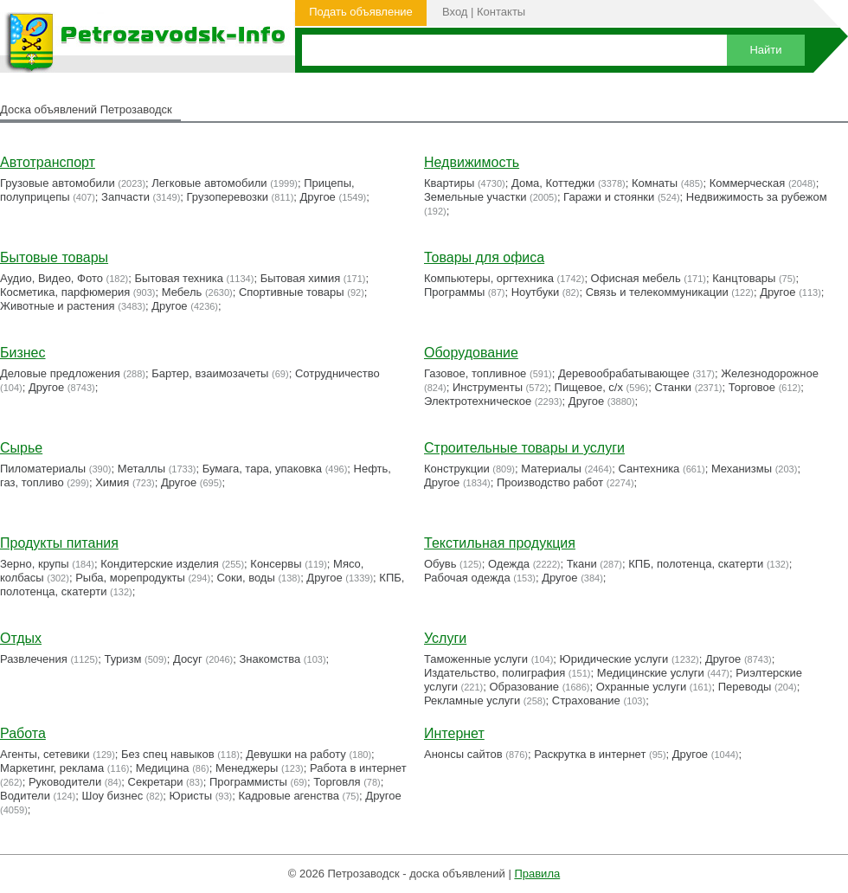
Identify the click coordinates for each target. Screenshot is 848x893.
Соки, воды (245, 577)
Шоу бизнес (112, 795)
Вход (454, 11)
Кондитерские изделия (159, 563)
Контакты (501, 11)
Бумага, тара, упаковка (262, 468)
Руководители (65, 781)
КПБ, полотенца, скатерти (695, 563)
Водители (25, 795)
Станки (673, 387)
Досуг (187, 658)
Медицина (163, 767)
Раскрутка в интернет (590, 754)
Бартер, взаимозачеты (209, 373)
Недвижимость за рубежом (756, 196)
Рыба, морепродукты (130, 577)
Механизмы (741, 468)
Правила (537, 873)
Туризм (122, 658)
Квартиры (449, 183)
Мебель (182, 292)
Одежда (509, 563)
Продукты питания (59, 543)
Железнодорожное (770, 373)
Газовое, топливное (475, 373)
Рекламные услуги (472, 700)
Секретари (155, 781)
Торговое (752, 387)
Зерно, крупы (34, 563)
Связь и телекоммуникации (657, 292)
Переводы (745, 686)
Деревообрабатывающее (624, 373)
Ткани (582, 563)
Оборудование (471, 352)
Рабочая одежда (467, 577)
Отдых (21, 638)
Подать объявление (361, 11)
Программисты (248, 781)
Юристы (191, 795)
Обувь (440, 563)
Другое (318, 196)
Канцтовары (743, 278)
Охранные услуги (641, 686)
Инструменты (488, 387)
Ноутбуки (535, 292)
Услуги (445, 638)
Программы (454, 292)
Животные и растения (57, 305)
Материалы (551, 468)
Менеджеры (246, 767)
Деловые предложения (60, 373)
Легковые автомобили (209, 183)
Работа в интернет (358, 767)
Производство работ (550, 482)
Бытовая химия (300, 278)
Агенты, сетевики (45, 754)
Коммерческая (748, 183)
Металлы (141, 468)
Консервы (275, 563)
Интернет (454, 733)
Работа (23, 733)
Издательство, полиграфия (494, 672)
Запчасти (125, 196)
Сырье (21, 447)
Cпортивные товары (291, 292)
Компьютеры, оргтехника (489, 278)
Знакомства (270, 658)
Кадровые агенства (288, 795)
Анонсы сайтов (463, 754)
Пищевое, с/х (589, 387)
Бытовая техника (179, 278)
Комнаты (655, 183)
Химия (112, 482)
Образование (525, 686)
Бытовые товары (54, 257)
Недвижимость (471, 162)
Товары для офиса (484, 257)
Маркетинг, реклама (52, 767)
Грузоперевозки (227, 196)
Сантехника (649, 468)
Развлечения (33, 658)
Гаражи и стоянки (608, 196)
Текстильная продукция (499, 543)
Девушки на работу (296, 754)
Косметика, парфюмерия (65, 292)
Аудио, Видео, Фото (51, 278)
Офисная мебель (636, 278)
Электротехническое (477, 401)
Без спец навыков (168, 754)
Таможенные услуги (476, 658)
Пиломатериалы (43, 468)
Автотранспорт (47, 162)
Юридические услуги (614, 658)
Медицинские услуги (650, 672)
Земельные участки (475, 196)
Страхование (586, 700)
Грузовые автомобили (57, 183)
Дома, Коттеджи (552, 183)
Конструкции (457, 468)
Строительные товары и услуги (524, 447)
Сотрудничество (337, 373)
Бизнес (23, 352)
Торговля (336, 781)
